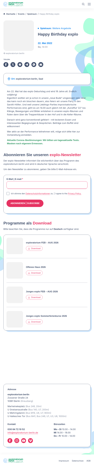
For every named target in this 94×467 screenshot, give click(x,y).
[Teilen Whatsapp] (33, 64)
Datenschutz (78, 461)
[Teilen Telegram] (26, 64)
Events (21, 14)
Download (34, 248)
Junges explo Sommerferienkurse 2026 (46, 316)
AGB (89, 461)
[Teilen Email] (40, 64)
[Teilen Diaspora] (19, 64)
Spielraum (32, 14)
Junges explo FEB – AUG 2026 (42, 291)
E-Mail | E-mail (14, 179)
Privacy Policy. (74, 193)
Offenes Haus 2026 (36, 267)
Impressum (64, 461)
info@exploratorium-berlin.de (22, 432)
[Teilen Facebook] (5, 64)
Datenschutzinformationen (38, 193)
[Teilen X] (12, 64)
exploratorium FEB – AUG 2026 (42, 242)
